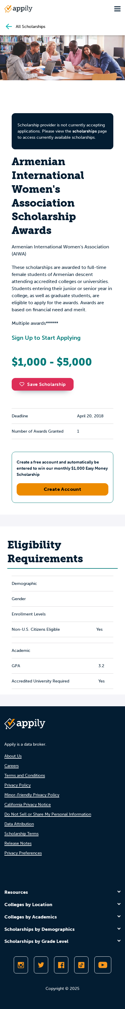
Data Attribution (19, 823)
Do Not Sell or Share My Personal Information (47, 814)
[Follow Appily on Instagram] (21, 964)
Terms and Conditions (24, 775)
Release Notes (18, 843)
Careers (11, 765)
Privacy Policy (17, 785)
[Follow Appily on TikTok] (81, 964)
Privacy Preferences (23, 853)
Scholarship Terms (21, 833)
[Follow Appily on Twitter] (41, 964)
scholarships (84, 131)
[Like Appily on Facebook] (61, 964)
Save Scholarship (43, 384)
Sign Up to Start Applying (46, 337)
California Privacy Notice (27, 804)
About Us (13, 756)
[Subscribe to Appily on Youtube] (102, 964)
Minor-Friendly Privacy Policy (31, 794)
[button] (23, 384)
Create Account (62, 489)
